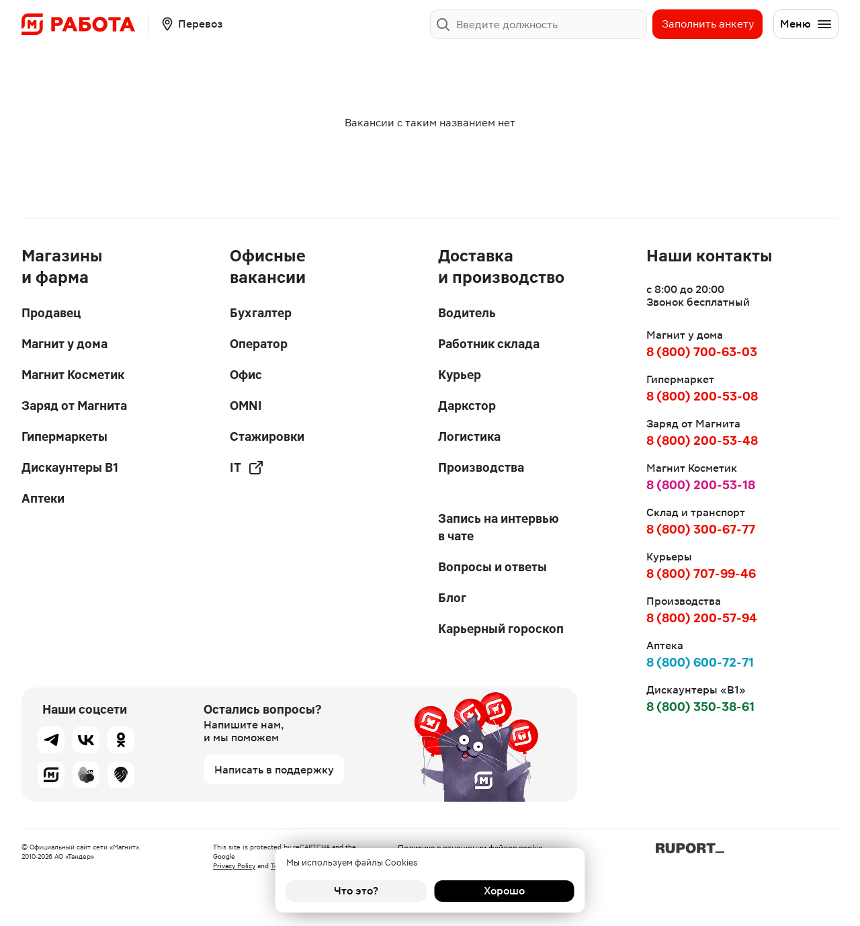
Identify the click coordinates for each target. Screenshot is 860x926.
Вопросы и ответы (492, 567)
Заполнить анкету (708, 23)
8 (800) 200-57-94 (701, 618)
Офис (246, 375)
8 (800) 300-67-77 (700, 529)
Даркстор (467, 405)
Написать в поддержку (274, 769)
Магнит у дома (65, 344)
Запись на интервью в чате (498, 527)
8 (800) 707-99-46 (701, 573)
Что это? (356, 890)
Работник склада (489, 344)
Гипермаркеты (65, 436)
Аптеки (43, 498)
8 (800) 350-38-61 (700, 707)
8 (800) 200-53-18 (700, 485)
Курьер (459, 375)
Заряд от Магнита (74, 405)
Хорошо (504, 890)
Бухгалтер (261, 313)
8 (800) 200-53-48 (702, 440)
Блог (452, 598)
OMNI (246, 405)
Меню (806, 24)
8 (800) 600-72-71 (700, 662)
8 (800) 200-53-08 (702, 396)
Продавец (51, 313)
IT (247, 468)
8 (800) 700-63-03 (701, 352)
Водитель (467, 313)
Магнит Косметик (73, 375)
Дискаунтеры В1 (70, 467)
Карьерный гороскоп (501, 629)
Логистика (469, 436)
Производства (481, 467)
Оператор (259, 344)
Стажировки (267, 436)
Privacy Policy (234, 866)
